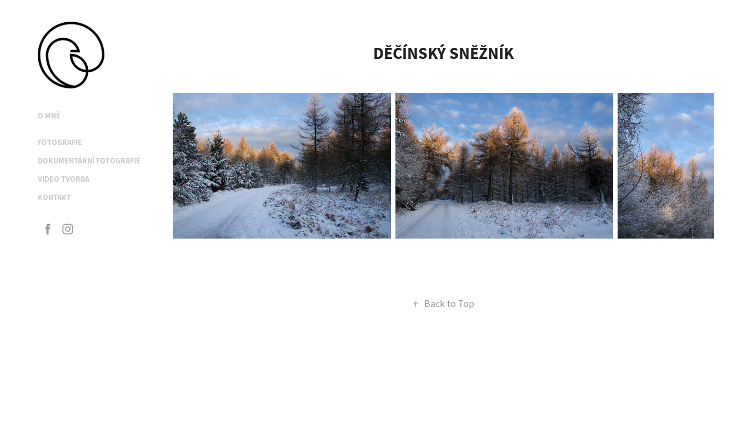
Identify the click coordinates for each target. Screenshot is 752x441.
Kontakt (54, 197)
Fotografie (60, 142)
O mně (49, 116)
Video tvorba (63, 179)
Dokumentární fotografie (89, 161)
